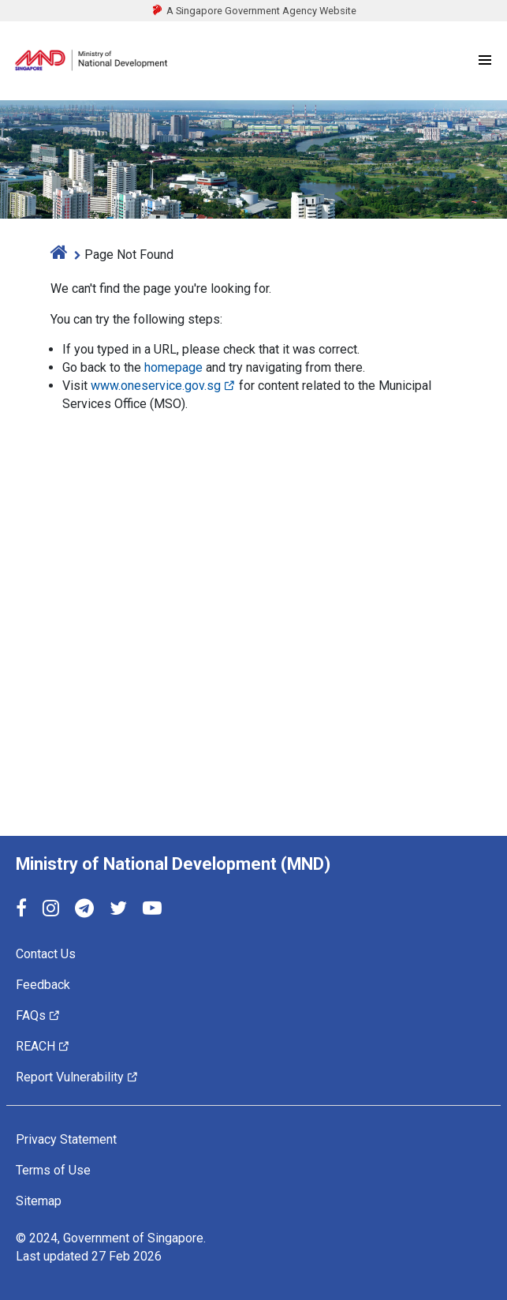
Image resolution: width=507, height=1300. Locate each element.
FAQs (38, 1015)
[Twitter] (118, 910)
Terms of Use (53, 1170)
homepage (173, 367)
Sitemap (39, 1200)
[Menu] (484, 61)
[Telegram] (84, 910)
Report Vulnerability (77, 1076)
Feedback (43, 984)
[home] (59, 254)
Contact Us (46, 953)
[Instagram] (51, 910)
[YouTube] (152, 910)
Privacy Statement (66, 1139)
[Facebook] (21, 910)
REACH (43, 1046)
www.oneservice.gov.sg (163, 385)
